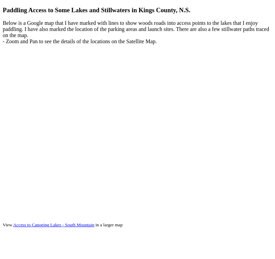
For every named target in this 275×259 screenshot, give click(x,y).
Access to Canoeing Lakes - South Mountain (53, 224)
